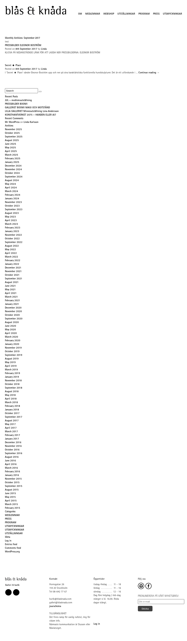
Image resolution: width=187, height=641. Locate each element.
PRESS (156, 14)
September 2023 (13, 209)
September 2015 (13, 486)
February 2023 (12, 228)
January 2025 (12, 162)
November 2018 (13, 380)
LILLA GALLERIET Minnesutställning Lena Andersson (32, 111)
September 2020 (13, 319)
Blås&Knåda (35, 10)
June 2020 (10, 326)
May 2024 (10, 184)
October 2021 (12, 275)
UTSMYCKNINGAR (172, 14)
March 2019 (11, 370)
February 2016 (12, 471)
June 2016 (10, 461)
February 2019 (12, 373)
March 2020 (11, 337)
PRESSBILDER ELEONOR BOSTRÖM (23, 45)
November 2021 (13, 271)
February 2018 (12, 406)
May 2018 (10, 395)
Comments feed (13, 548)
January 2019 (12, 377)
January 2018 (12, 410)
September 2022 (13, 242)
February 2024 (12, 195)
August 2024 (12, 180)
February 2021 (12, 300)
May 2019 (10, 362)
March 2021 (11, 297)
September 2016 (13, 453)
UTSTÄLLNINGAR (126, 14)
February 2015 (12, 508)
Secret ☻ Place (13, 65)
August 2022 (12, 246)
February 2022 (12, 260)
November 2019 (13, 348)
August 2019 (12, 359)
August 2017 (12, 421)
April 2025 (11, 151)
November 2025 (13, 129)
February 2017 (12, 435)
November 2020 (13, 311)
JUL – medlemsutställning (18, 100)
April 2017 (11, 428)
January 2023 (12, 231)
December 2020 (13, 308)
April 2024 (11, 188)
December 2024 (13, 166)
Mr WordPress (12, 122)
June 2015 (10, 493)
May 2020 (10, 330)
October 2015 (12, 482)
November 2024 (13, 169)
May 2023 (10, 217)
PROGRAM (144, 14)
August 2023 (12, 213)
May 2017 (10, 424)
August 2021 (12, 282)
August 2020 (12, 322)
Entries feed (11, 544)
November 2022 (13, 235)
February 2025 (12, 158)
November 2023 (13, 202)
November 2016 (13, 446)
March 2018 (11, 402)
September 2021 (13, 279)
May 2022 (10, 249)
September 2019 (13, 355)
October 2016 (12, 450)
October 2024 (12, 173)
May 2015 (10, 497)
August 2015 (12, 490)
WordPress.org (12, 552)
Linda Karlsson (31, 122)
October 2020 (12, 315)
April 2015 (11, 501)
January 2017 (12, 439)
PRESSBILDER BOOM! (16, 104)
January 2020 (12, 344)
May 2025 (10, 148)
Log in (8, 541)
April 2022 (11, 253)
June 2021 (10, 286)
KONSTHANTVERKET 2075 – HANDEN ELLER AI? (30, 115)
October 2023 (12, 206)
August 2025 (12, 140)
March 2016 (11, 468)
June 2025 (10, 144)
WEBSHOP (108, 14)
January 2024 (12, 198)
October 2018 (12, 384)
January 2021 (12, 304)
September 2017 (13, 417)
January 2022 (12, 264)
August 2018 (12, 391)
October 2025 (12, 133)
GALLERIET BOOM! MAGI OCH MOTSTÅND (27, 107)
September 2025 (13, 137)
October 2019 (12, 351)
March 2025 (11, 155)
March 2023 (11, 224)
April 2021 (11, 293)
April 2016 (11, 464)
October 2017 (12, 413)
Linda (44, 49)
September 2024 (13, 177)
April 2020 (11, 333)
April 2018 (11, 399)
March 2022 (11, 257)
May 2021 (10, 289)
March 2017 (11, 431)
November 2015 (13, 479)
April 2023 (11, 220)
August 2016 (12, 457)
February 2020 (12, 340)
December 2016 (13, 442)
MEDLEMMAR (92, 14)
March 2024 (11, 191)
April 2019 (11, 366)
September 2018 (13, 388)
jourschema (55, 606)
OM (80, 14)
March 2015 (11, 504)
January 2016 (12, 475)
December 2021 (13, 268)
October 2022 (12, 239)
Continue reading (148, 73)
